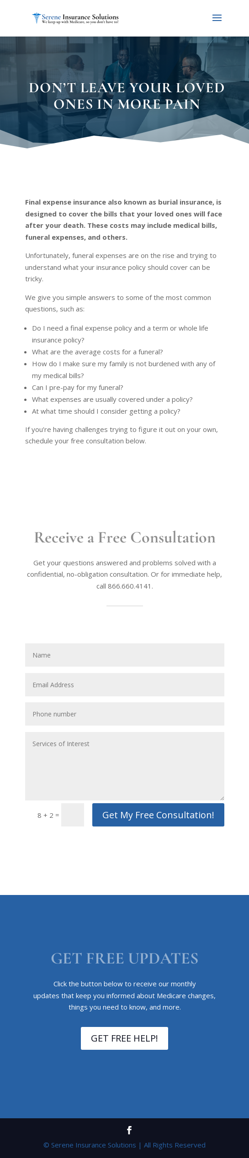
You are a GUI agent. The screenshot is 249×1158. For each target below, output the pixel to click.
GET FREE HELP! (124, 1038)
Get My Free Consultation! (158, 815)
